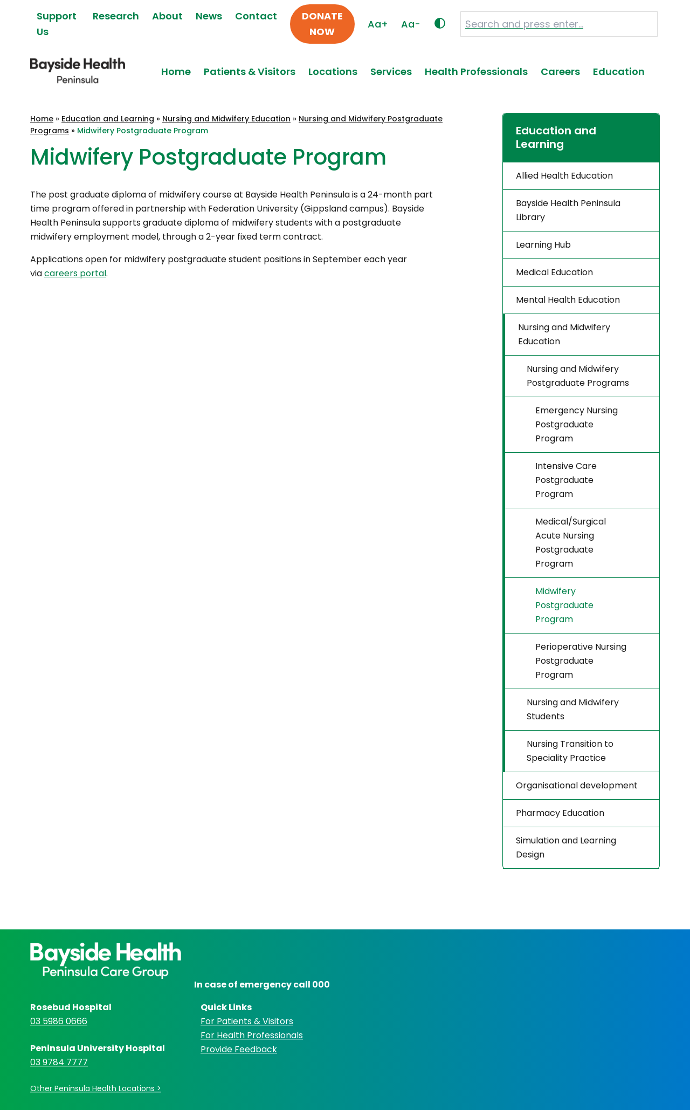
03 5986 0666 (58, 1021)
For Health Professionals (252, 1035)
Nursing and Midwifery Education (226, 118)
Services (391, 71)
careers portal (75, 273)
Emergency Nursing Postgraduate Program (576, 424)
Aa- (410, 24)
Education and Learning (107, 118)
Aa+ (378, 24)
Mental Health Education (568, 300)
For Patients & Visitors (247, 1021)
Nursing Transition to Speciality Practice (570, 751)
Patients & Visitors (249, 71)
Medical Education (554, 272)
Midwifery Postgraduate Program (564, 605)
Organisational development (577, 785)
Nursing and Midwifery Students (573, 709)
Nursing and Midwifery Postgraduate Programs (578, 376)
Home (176, 71)
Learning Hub (543, 245)
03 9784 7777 (59, 1062)
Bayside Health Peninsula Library (568, 210)
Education (619, 71)
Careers (560, 71)
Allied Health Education (564, 175)
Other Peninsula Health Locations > (95, 1088)
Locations (332, 71)
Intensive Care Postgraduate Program (566, 480)
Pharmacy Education (560, 813)
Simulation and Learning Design (566, 847)
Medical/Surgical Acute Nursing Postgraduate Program (570, 542)
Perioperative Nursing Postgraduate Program (580, 661)
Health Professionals (476, 71)
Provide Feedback (239, 1049)
